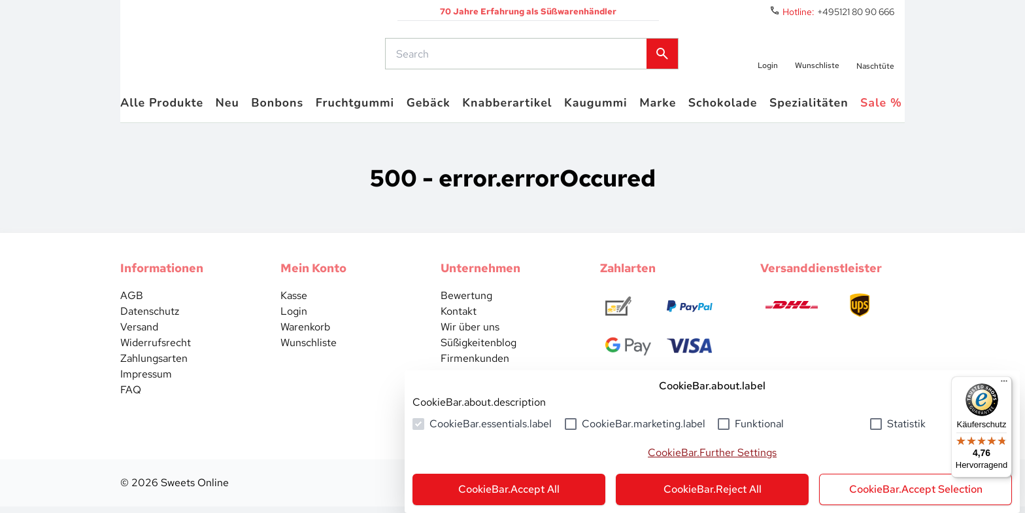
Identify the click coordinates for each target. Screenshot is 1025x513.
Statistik (906, 424)
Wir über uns (470, 333)
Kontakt (459, 318)
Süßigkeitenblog (478, 349)
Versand (139, 333)
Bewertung (466, 302)
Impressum (146, 380)
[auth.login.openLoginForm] (766, 57)
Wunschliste (308, 349)
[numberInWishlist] (817, 57)
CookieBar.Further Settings (712, 452)
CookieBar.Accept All (509, 489)
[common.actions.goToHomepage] (234, 56)
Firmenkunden (475, 365)
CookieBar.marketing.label (643, 424)
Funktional (759, 424)
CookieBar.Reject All (713, 489)
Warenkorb (305, 333)
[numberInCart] (875, 57)
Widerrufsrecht (155, 349)
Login (293, 318)
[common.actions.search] (517, 57)
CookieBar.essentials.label (490, 424)
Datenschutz (149, 318)
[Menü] (1004, 384)
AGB (131, 302)
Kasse (293, 302)
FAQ (130, 396)
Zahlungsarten (154, 365)
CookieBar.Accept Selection (916, 489)
